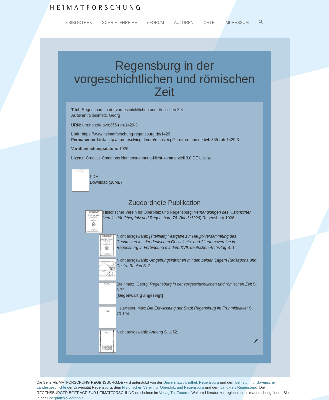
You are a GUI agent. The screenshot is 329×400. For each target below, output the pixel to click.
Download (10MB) (106, 182)
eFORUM (155, 22)
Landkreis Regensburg (238, 375)
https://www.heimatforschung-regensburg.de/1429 (126, 134)
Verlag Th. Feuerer (174, 380)
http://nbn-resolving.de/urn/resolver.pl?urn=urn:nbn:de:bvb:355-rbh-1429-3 (173, 139)
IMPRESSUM (237, 22)
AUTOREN (183, 22)
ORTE (209, 22)
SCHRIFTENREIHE (119, 22)
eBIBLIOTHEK (79, 22)
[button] (2, 397)
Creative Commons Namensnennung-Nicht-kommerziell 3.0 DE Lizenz (148, 158)
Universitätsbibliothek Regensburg (191, 370)
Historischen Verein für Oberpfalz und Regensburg (163, 375)
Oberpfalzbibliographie (65, 385)
